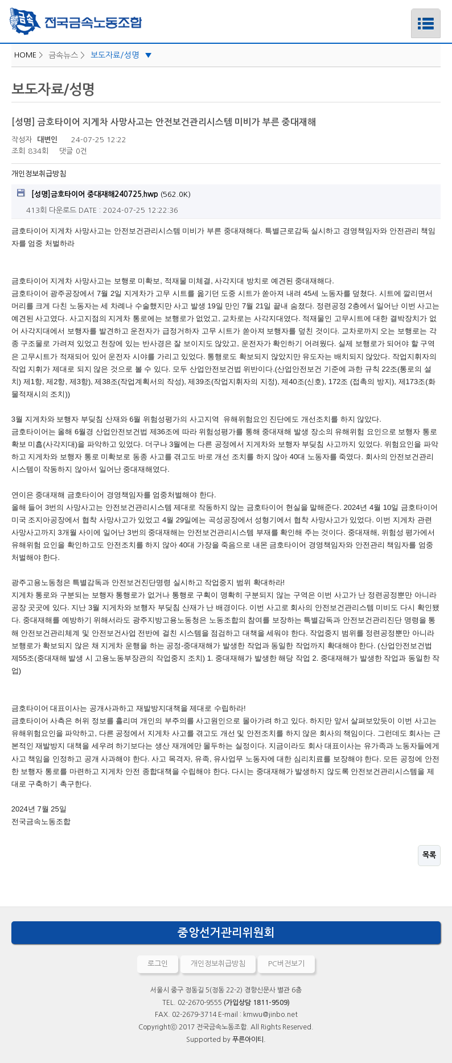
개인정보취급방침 (38, 174)
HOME (25, 55)
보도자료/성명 (121, 55)
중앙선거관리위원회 (226, 932)
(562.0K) (104, 193)
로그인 (157, 963)
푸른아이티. (249, 1039)
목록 (429, 855)
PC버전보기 (286, 963)
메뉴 (411, 13)
